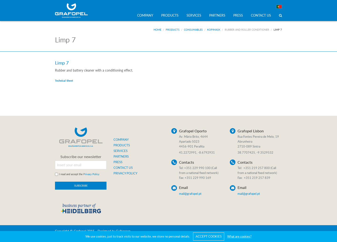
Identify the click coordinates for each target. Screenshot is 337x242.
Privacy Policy (91, 174)
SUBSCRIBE (81, 185)
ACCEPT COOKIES (209, 236)
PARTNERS (217, 15)
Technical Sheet (64, 80)
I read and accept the (79, 174)
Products (172, 29)
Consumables (193, 29)
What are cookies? (239, 236)
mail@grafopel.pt (190, 193)
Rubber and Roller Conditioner (247, 29)
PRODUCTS (170, 15)
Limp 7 (278, 29)
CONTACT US (261, 15)
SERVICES (194, 15)
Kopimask (213, 29)
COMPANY (145, 15)
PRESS (238, 15)
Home (157, 29)
